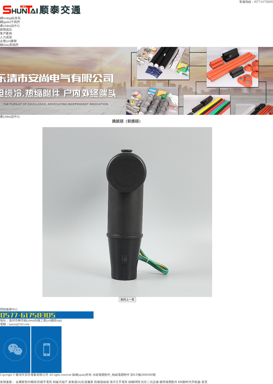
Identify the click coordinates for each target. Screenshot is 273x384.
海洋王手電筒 (119, 382)
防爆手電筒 (45, 382)
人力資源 (6, 37)
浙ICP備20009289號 (143, 374)
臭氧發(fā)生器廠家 (81, 382)
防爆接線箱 (102, 382)
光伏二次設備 (150, 382)
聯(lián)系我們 (9, 44)
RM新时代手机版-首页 (192, 382)
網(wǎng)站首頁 (10, 18)
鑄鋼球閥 (134, 382)
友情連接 (6, 382)
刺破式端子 (61, 382)
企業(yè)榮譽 (8, 41)
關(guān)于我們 (10, 22)
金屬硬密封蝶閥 (26, 382)
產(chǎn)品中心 (10, 25)
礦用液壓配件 (169, 382)
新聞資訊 (6, 29)
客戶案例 (6, 33)
